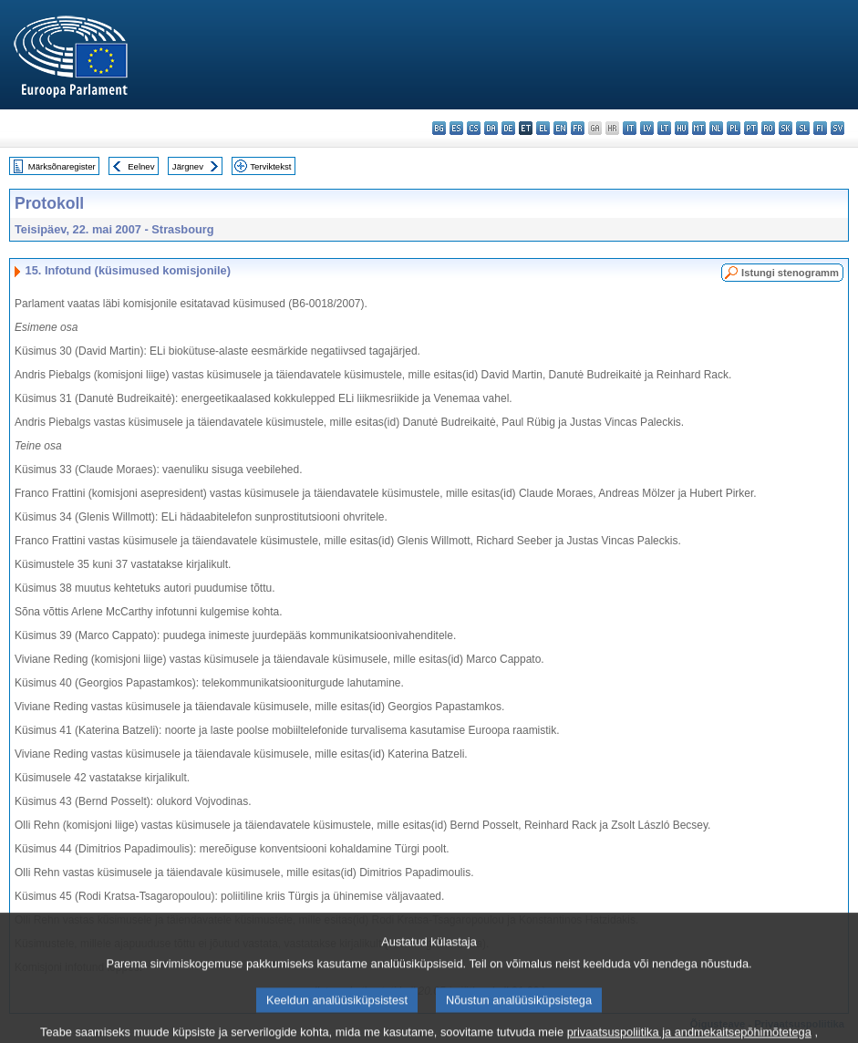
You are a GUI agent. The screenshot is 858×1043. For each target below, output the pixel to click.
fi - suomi (820, 128)
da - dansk (491, 128)
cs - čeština (474, 128)
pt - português (751, 128)
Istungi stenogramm (790, 272)
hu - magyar (681, 128)
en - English (560, 128)
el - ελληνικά (543, 128)
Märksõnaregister (62, 166)
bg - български (439, 128)
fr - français (577, 128)
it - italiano (629, 128)
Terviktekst (270, 166)
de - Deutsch (508, 128)
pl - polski (733, 128)
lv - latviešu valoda (647, 128)
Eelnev (141, 166)
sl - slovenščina (803, 128)
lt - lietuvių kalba (664, 128)
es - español (456, 128)
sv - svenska (837, 128)
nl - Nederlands (716, 128)
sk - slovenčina (785, 128)
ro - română (768, 128)
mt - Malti (699, 128)
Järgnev (187, 166)
